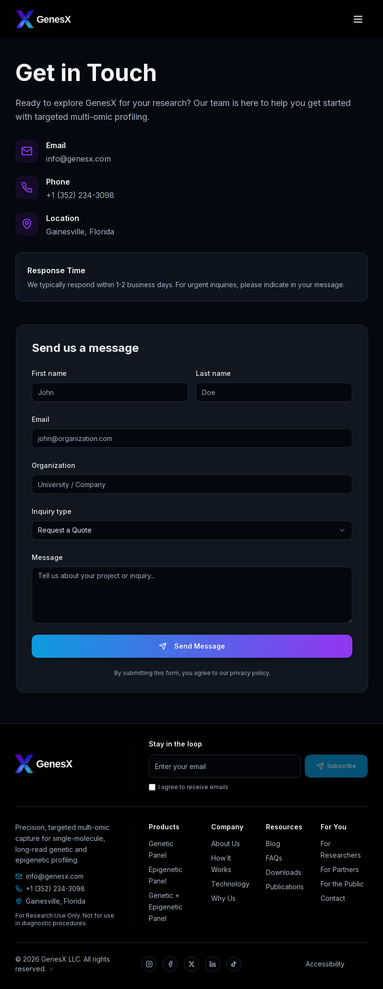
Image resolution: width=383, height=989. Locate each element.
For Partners (340, 869)
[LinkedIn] (212, 964)
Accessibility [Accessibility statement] (325, 964)
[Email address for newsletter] (225, 766)
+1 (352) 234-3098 (55, 888)
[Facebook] (170, 964)
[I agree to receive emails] (152, 787)
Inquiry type (54, 511)
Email (43, 419)
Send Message (195, 646)
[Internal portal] (51, 969)
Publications (285, 887)
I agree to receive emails (188, 787)
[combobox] (195, 530)
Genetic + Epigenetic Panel (165, 906)
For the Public (342, 884)
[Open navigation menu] (358, 19)
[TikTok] (233, 964)
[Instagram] (149, 964)
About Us (225, 843)
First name (52, 373)
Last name (216, 373)
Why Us (223, 898)
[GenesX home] (43, 19)
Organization (56, 465)
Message (50, 557)
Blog (273, 843)
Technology (230, 884)
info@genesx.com (55, 876)
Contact (333, 898)
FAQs (274, 858)
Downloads (283, 872)
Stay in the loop (175, 744)
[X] (191, 964)
